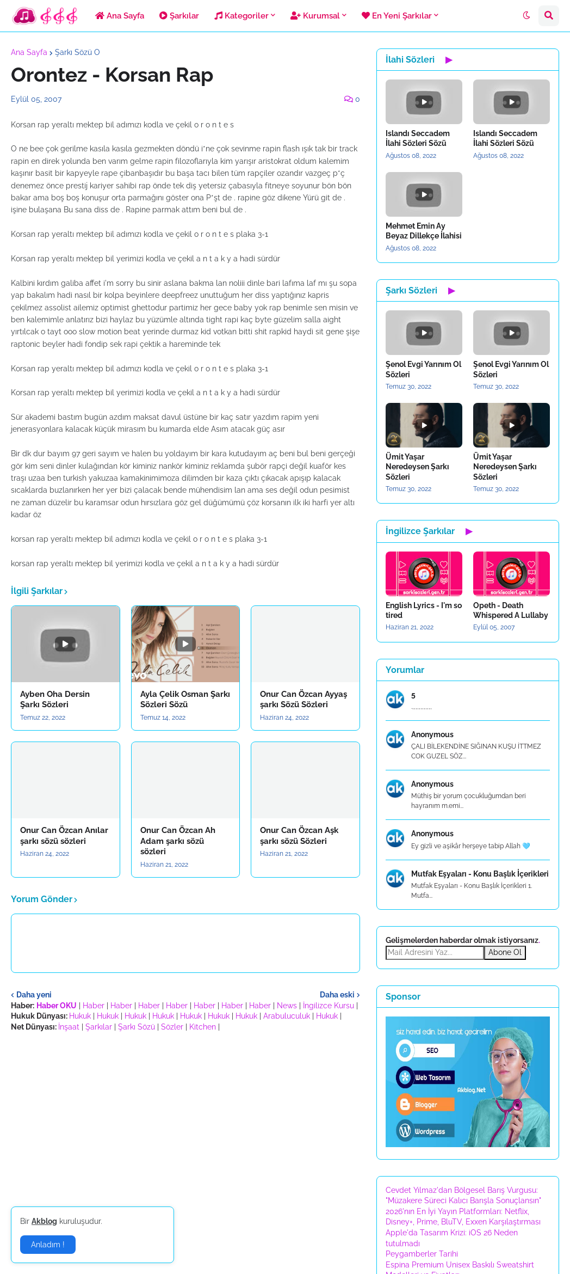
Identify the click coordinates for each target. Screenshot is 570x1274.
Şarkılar (98, 1026)
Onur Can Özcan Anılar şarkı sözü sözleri (64, 835)
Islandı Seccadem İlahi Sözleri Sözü (418, 138)
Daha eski (337, 994)
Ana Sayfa (29, 52)
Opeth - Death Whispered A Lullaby (510, 610)
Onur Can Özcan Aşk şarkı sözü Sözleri (299, 835)
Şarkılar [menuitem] (179, 16)
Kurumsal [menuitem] (315, 16)
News (287, 1005)
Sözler (172, 1026)
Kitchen (202, 1026)
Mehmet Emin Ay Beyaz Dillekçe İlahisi (424, 231)
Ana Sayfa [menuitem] (119, 16)
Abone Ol (505, 952)
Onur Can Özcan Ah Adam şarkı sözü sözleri (177, 840)
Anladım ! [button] (48, 1244)
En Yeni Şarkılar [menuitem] (397, 16)
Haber (93, 1005)
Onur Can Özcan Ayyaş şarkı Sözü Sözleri (303, 699)
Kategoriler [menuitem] (241, 16)
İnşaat (68, 1026)
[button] (526, 15)
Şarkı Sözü (136, 1026)
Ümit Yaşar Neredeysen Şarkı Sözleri (417, 466)
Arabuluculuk (286, 1016)
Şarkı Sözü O (77, 52)
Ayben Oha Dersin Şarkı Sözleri (55, 699)
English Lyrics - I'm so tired (424, 610)
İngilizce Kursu (328, 1005)
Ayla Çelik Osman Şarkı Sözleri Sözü (185, 699)
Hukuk (80, 1016)
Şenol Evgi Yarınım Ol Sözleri (423, 369)
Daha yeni (34, 994)
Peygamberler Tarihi (422, 1254)
